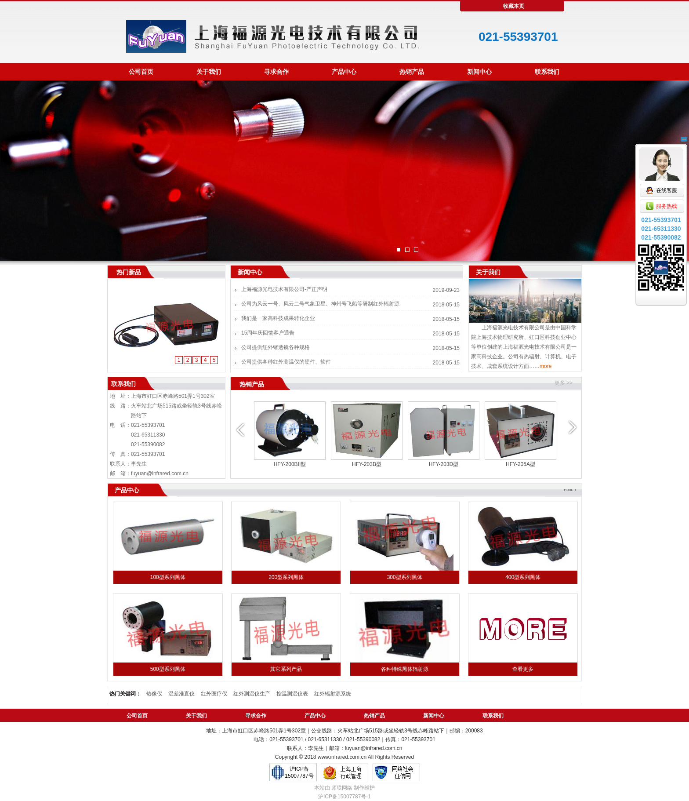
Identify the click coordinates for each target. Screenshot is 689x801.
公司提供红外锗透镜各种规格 (275, 347)
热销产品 (411, 71)
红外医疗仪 (214, 694)
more (545, 366)
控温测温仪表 (292, 694)
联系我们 (547, 71)
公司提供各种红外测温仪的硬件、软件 (286, 362)
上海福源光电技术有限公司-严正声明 (284, 289)
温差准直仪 (181, 694)
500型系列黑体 (167, 669)
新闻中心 (479, 71)
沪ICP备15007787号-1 (344, 797)
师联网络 (341, 788)
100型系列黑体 (167, 577)
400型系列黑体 (522, 577)
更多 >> (564, 383)
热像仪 (154, 694)
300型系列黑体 (404, 577)
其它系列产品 (286, 669)
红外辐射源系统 (332, 694)
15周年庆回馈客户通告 (267, 333)
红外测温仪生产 (251, 694)
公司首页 (141, 71)
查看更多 (522, 669)
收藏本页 (513, 6)
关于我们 (208, 71)
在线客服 (661, 163)
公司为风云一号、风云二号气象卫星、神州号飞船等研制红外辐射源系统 (320, 307)
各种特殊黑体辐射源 (404, 669)
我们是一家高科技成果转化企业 (278, 318)
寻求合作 (276, 71)
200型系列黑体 (286, 577)
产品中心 (344, 71)
